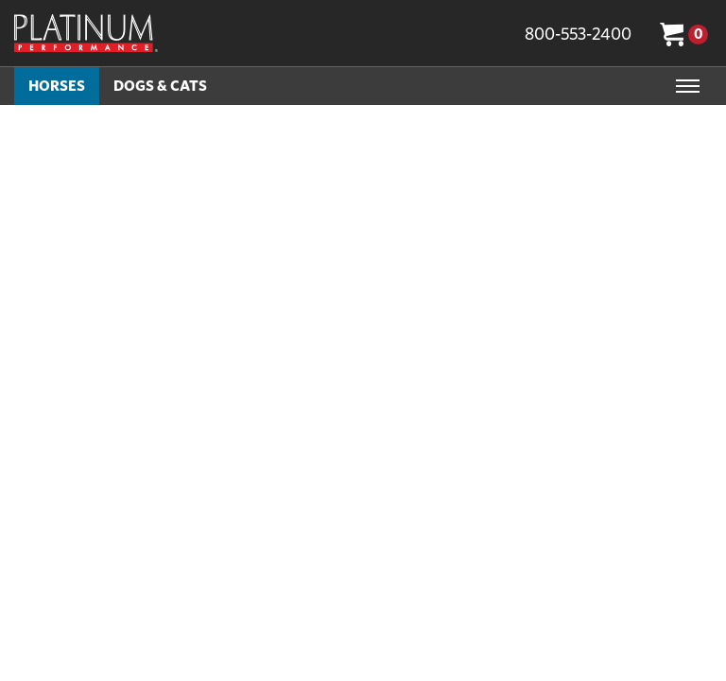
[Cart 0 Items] (686, 32)
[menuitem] (56, 86)
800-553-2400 (578, 34)
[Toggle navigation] (688, 86)
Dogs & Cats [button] (160, 86)
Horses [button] (56, 86)
